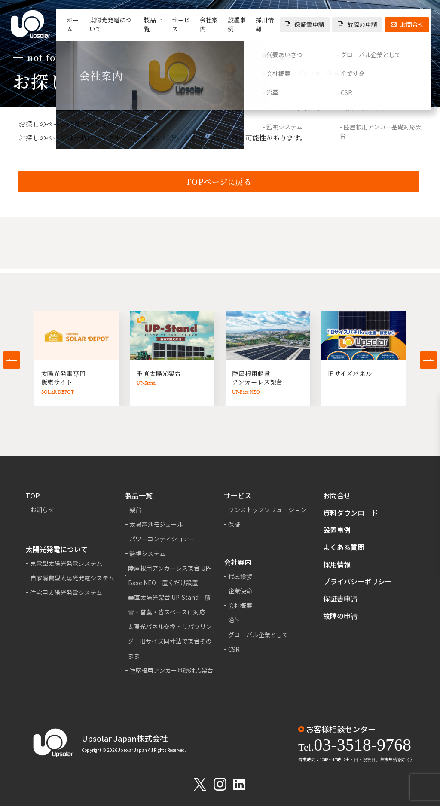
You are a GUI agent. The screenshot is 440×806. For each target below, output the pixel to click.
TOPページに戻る (218, 182)
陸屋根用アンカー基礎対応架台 (171, 670)
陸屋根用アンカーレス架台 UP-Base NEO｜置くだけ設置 (169, 575)
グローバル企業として (258, 634)
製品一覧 (153, 24)
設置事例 (237, 24)
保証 (234, 524)
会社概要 (240, 605)
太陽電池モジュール (156, 524)
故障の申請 (357, 24)
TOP (33, 495)
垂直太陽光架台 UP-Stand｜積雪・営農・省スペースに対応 (169, 604)
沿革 (234, 620)
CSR (234, 649)
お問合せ (407, 24)
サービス (181, 24)
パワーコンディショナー (162, 538)
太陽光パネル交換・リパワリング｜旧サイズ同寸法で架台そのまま (170, 641)
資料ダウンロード (350, 512)
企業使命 (240, 590)
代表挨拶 (240, 576)
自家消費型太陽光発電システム (72, 578)
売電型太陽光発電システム (66, 563)
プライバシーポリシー (357, 581)
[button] (11, 360)
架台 (135, 509)
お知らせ (42, 509)
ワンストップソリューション (267, 509)
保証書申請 (304, 24)
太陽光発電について (110, 24)
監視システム (147, 553)
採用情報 (265, 24)
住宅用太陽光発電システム (66, 592)
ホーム (73, 24)
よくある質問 (343, 547)
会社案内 (209, 24)
